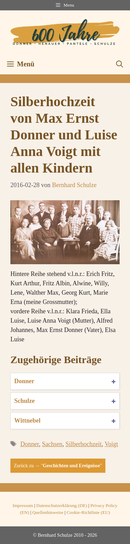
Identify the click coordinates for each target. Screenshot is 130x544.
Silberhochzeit (84, 444)
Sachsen (52, 444)
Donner (24, 381)
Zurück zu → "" (58, 465)
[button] (119, 64)
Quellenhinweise (47, 512)
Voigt (111, 444)
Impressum (22, 505)
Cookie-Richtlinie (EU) (88, 512)
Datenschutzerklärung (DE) (61, 505)
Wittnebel (27, 420)
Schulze (24, 400)
